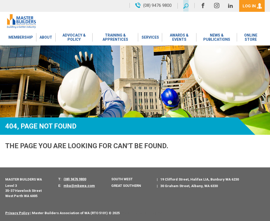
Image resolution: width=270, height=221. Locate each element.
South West (122, 179)
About (45, 38)
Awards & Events (179, 38)
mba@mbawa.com (79, 186)
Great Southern (126, 186)
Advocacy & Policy (73, 38)
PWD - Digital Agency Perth (144, 213)
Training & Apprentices (115, 38)
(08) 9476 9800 (75, 179)
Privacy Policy (17, 213)
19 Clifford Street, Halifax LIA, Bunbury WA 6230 (199, 179)
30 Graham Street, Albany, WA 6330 (189, 186)
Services (150, 38)
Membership (20, 38)
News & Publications (216, 38)
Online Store (250, 38)
